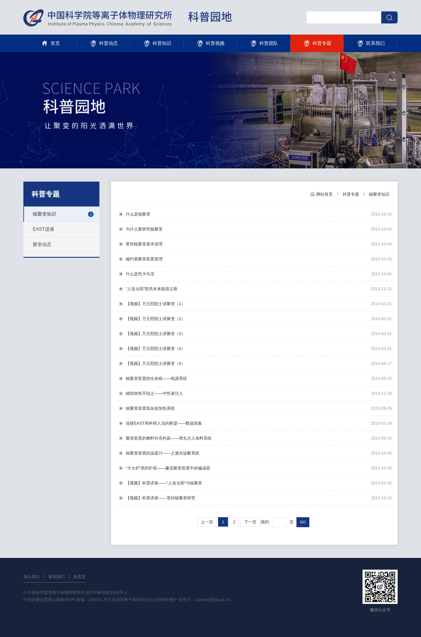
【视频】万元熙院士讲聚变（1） (155, 303)
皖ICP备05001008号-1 (106, 592)
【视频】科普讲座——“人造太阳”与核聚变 (164, 483)
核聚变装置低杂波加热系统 (150, 408)
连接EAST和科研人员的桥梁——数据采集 (164, 423)
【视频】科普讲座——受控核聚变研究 (160, 498)
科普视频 (210, 43)
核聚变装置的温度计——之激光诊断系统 (162, 453)
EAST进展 (43, 229)
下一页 (250, 522)
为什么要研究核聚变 (144, 229)
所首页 (79, 576)
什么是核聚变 (138, 214)
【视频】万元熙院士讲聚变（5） (155, 363)
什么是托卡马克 (140, 273)
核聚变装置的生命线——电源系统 (156, 378)
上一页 (207, 522)
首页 (50, 43)
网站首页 (321, 194)
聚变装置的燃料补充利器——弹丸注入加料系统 (169, 438)
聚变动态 (42, 244)
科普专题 (316, 43)
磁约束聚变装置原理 (144, 259)
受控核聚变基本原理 (144, 244)
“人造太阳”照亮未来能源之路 (151, 288)
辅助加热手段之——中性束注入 (154, 393)
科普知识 (156, 43)
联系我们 (370, 43)
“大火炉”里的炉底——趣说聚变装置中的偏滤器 (168, 468)
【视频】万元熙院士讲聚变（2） (155, 318)
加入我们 (31, 576)
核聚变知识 (44, 213)
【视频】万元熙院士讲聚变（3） (155, 333)
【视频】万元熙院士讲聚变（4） (155, 348)
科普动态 (103, 43)
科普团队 (263, 43)
